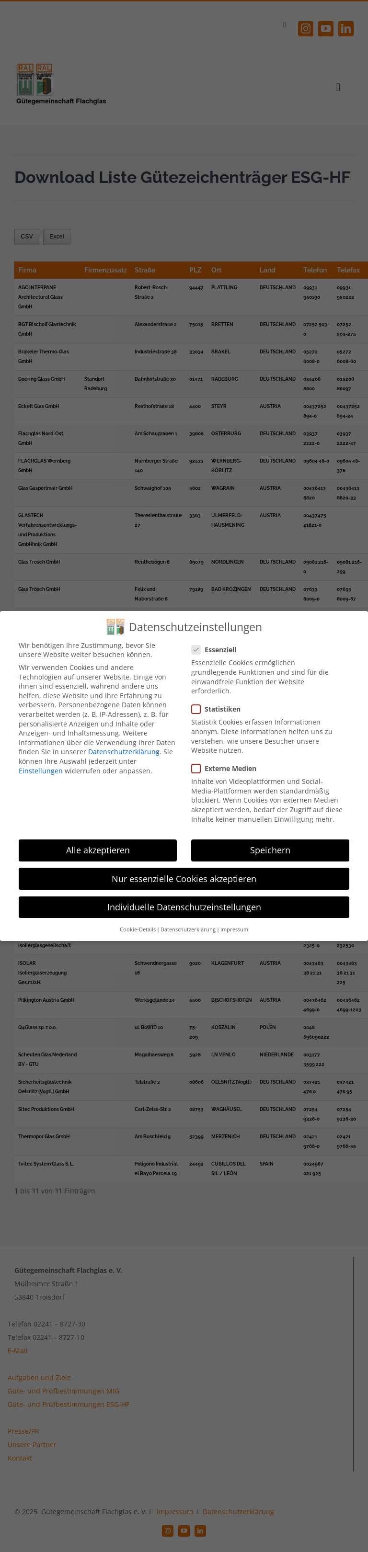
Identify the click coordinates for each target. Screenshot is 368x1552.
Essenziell (217, 649)
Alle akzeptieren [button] (98, 850)
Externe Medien (227, 768)
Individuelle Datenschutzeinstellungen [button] (184, 907)
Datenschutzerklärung (124, 751)
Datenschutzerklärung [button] (188, 929)
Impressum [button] (234, 929)
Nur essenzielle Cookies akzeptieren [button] (184, 878)
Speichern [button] (270, 850)
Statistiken (220, 709)
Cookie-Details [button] (138, 929)
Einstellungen (41, 770)
